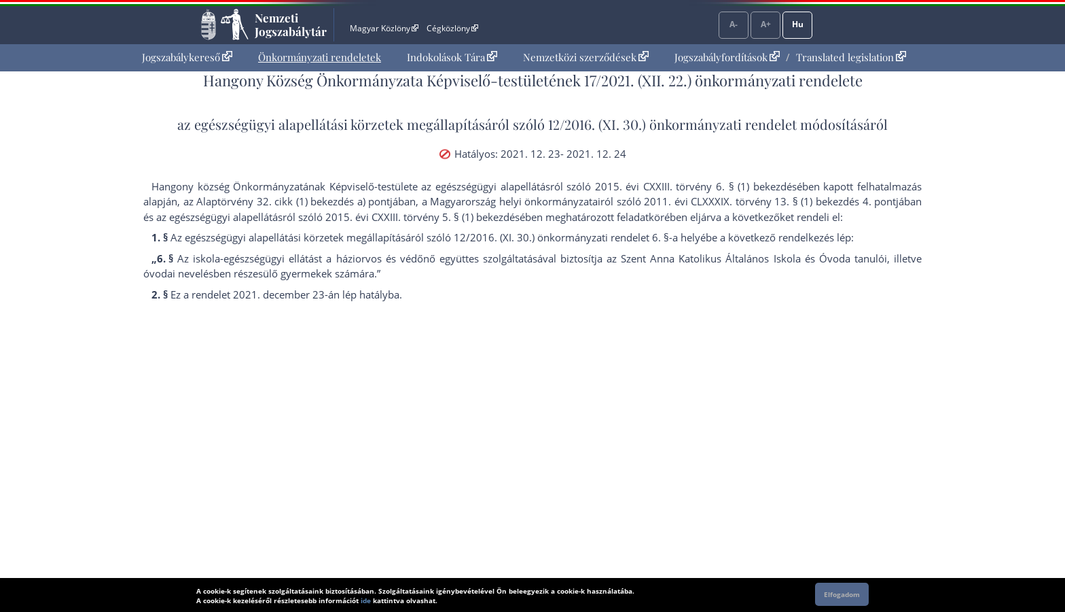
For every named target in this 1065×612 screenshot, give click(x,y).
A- (733, 24)
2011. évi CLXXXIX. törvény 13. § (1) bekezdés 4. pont (770, 201)
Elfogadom (842, 594)
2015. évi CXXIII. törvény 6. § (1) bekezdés (696, 186)
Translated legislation (851, 57)
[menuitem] (187, 57)
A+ (766, 24)
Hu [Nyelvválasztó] (798, 24)
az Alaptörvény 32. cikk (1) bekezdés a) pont (287, 201)
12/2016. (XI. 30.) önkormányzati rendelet (672, 124)
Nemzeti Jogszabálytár (291, 24)
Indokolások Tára (452, 57)
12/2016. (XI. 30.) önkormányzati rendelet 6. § (561, 237)
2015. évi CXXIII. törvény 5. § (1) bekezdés (422, 217)
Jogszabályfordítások (727, 57)
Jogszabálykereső (187, 57)
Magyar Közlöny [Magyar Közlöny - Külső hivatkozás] (384, 28)
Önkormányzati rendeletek (319, 57)
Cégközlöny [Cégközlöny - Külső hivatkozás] (452, 28)
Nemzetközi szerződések (586, 57)
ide (366, 600)
